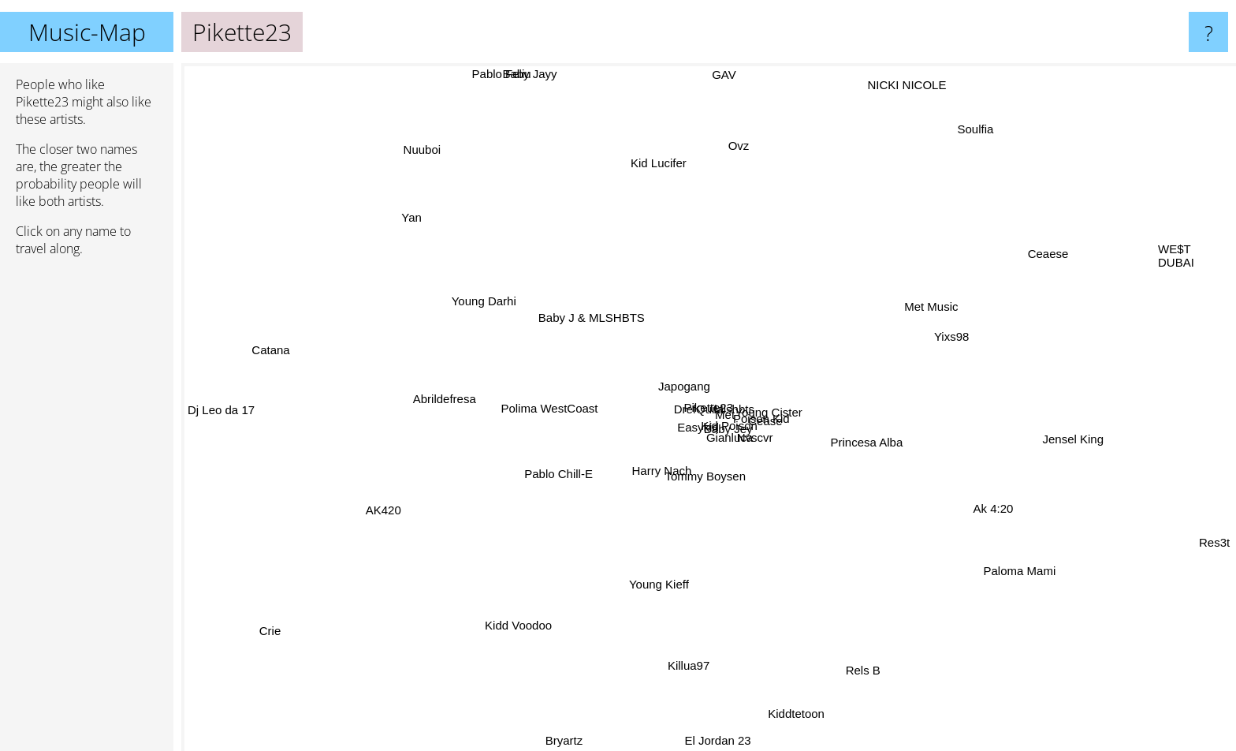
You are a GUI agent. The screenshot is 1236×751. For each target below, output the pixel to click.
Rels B (886, 692)
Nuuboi (415, 151)
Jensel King (1031, 439)
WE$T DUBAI (1176, 257)
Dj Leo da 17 (254, 409)
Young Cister (778, 402)
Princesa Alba (861, 435)
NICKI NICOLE (892, 109)
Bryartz (567, 740)
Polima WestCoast (523, 391)
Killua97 (690, 663)
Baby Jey (684, 448)
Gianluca (739, 439)
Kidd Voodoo (505, 638)
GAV (732, 109)
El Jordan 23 (712, 740)
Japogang (710, 406)
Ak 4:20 (994, 475)
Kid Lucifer (664, 156)
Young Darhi (481, 305)
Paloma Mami (1013, 563)
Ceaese (1047, 245)
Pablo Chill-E (551, 469)
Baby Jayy (541, 73)
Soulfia (972, 113)
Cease (787, 382)
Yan (415, 229)
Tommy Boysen (672, 504)
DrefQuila (645, 405)
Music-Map (87, 32)
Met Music (917, 310)
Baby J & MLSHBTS (604, 298)
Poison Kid (726, 395)
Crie (286, 621)
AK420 (375, 496)
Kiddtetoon (795, 699)
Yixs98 (979, 362)
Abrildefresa (479, 413)
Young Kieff (668, 561)
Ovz (747, 146)
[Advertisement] (87, 510)
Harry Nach (688, 474)
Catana (274, 350)
